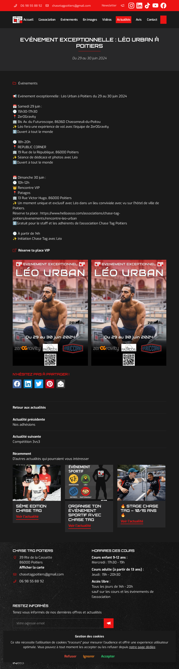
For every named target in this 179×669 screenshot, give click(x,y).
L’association (47, 20)
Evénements (69, 20)
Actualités (123, 20)
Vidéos (107, 20)
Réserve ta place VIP (34, 250)
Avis (139, 20)
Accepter (108, 656)
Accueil (28, 20)
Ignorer (88, 656)
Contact (152, 20)
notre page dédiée (142, 647)
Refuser (70, 656)
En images (90, 20)
